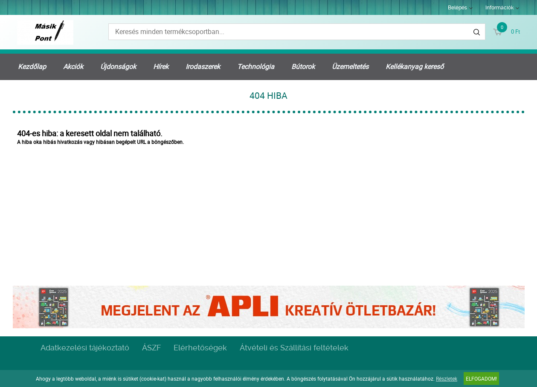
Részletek (446, 378)
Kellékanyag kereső (415, 66)
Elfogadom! (481, 378)
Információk (499, 8)
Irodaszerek (203, 66)
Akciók (73, 66)
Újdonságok (118, 66)
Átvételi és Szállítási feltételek (294, 347)
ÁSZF (151, 347)
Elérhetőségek (200, 347)
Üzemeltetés (350, 66)
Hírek (160, 66)
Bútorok (303, 66)
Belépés (457, 8)
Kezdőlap (32, 66)
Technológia (255, 66)
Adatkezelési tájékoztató (85, 347)
